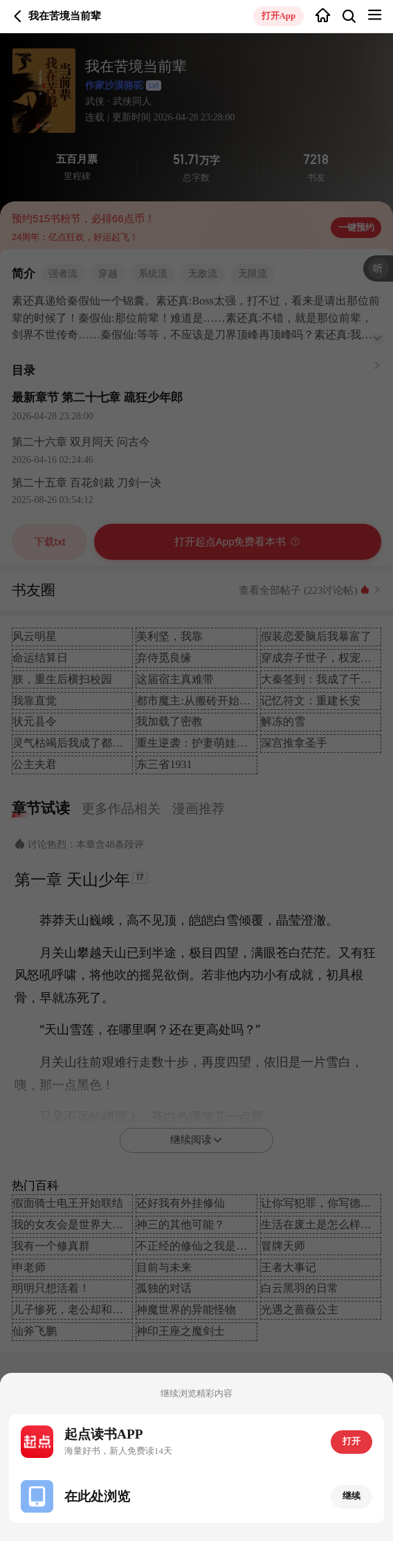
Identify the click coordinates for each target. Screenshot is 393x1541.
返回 (18, 17)
